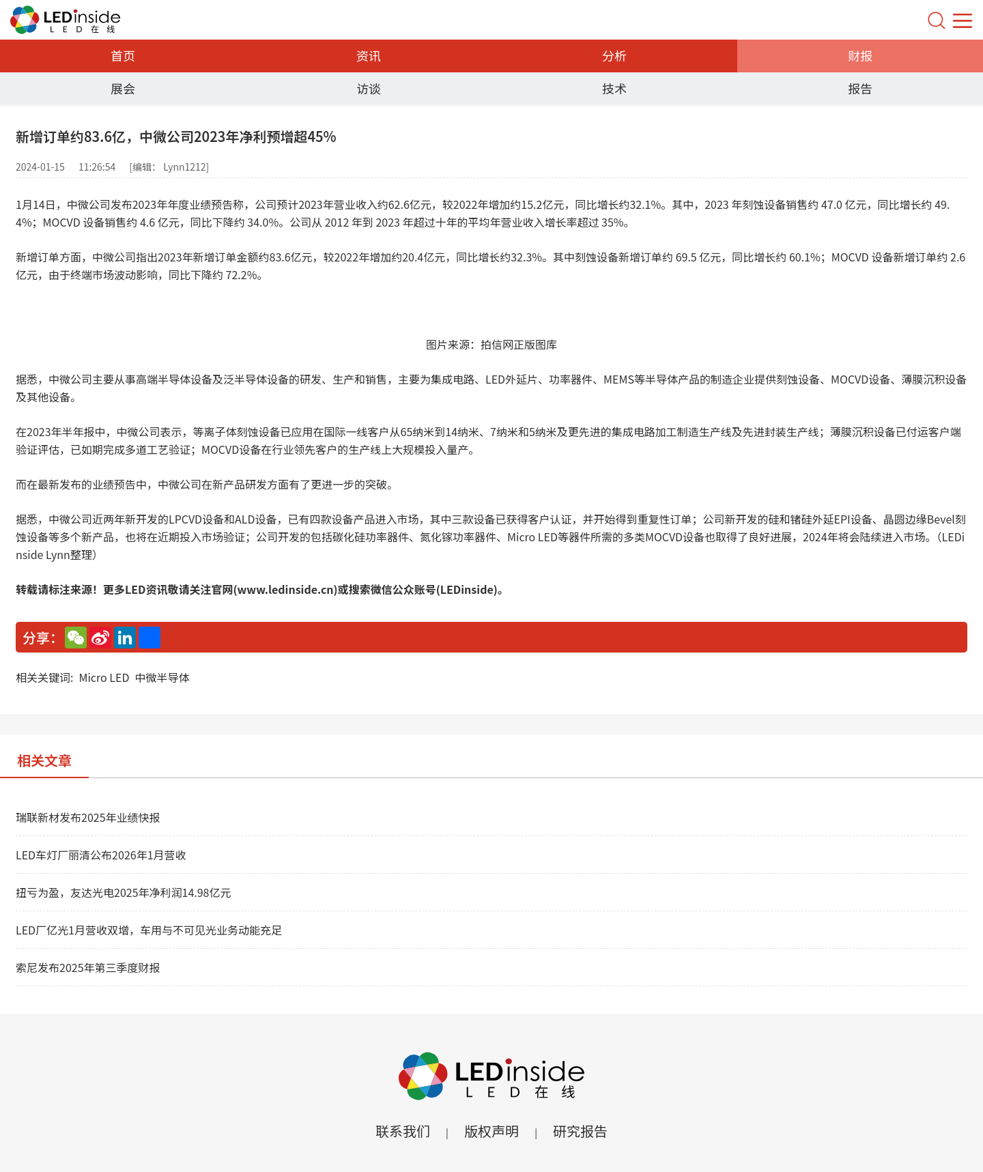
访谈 (368, 88)
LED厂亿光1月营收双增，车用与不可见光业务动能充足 (149, 929)
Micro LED (104, 677)
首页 (123, 55)
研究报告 (580, 1131)
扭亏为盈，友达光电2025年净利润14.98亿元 (123, 892)
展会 (123, 88)
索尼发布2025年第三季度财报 (88, 967)
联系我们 (402, 1131)
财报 (860, 55)
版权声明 (491, 1131)
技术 (614, 88)
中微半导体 (161, 677)
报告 (860, 88)
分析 (614, 55)
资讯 (368, 55)
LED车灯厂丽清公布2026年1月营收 (101, 854)
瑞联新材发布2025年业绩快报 (88, 817)
